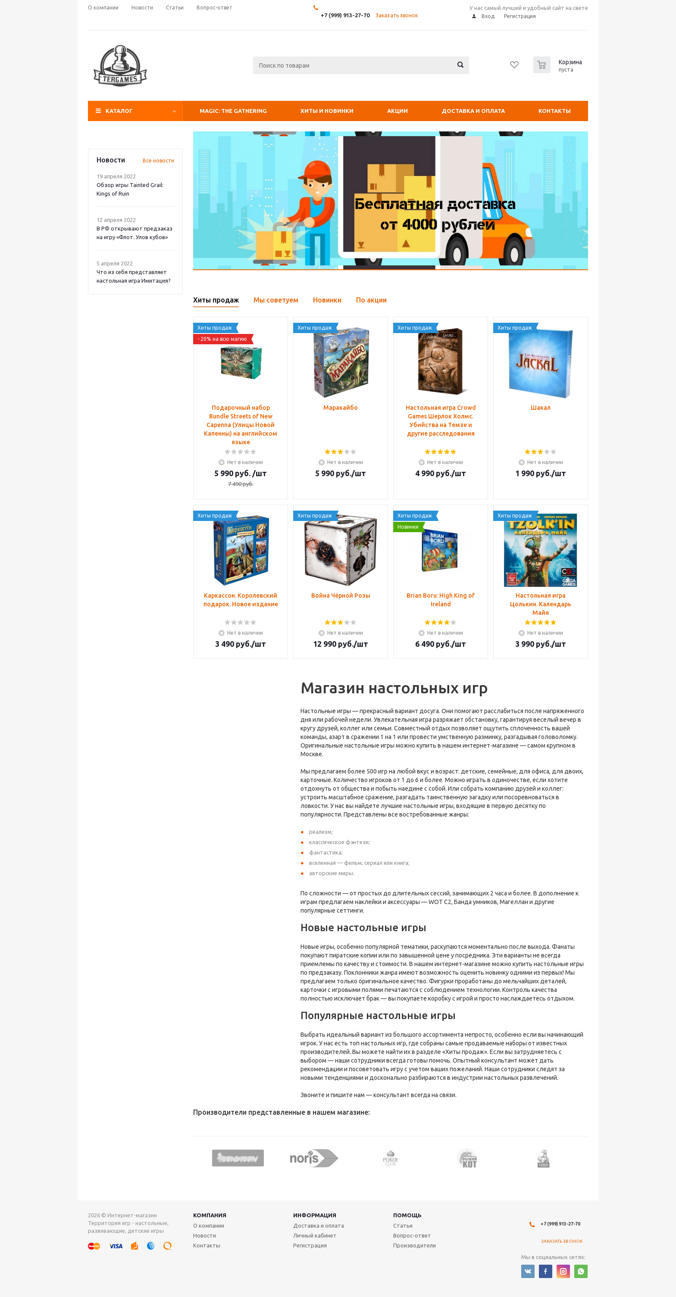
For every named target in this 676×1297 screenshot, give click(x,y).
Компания (209, 1215)
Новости (204, 1235)
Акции (397, 111)
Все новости (158, 160)
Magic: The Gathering (233, 111)
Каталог (119, 111)
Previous (199, 1157)
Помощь (407, 1215)
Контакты (554, 111)
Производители (414, 1245)
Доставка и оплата (473, 111)
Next (582, 1157)
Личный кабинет (315, 1235)
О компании (208, 1225)
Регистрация (310, 1245)
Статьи (403, 1225)
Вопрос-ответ (412, 1235)
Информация (314, 1215)
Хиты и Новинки (327, 111)
